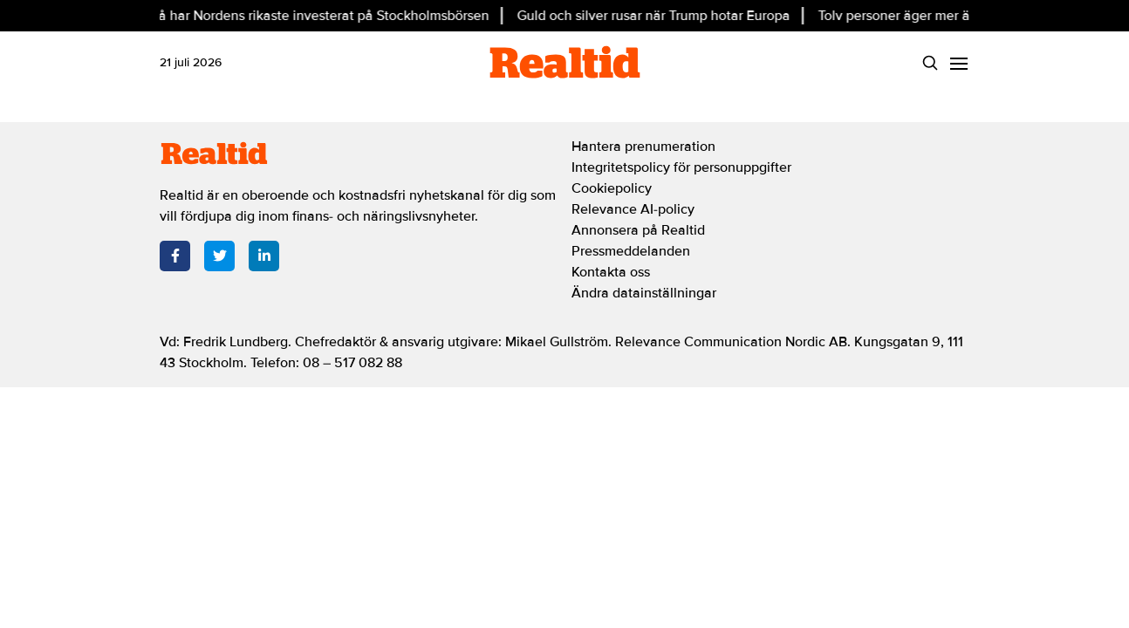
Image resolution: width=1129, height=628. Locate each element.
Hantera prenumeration (643, 146)
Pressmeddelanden (630, 251)
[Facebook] (175, 256)
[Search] (930, 62)
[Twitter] (219, 256)
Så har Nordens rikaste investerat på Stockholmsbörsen (322, 15)
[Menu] (958, 62)
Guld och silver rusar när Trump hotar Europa (655, 15)
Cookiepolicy (611, 188)
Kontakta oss (610, 272)
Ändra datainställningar (643, 293)
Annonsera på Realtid (638, 230)
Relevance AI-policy (633, 209)
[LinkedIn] (264, 256)
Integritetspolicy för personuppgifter (681, 167)
